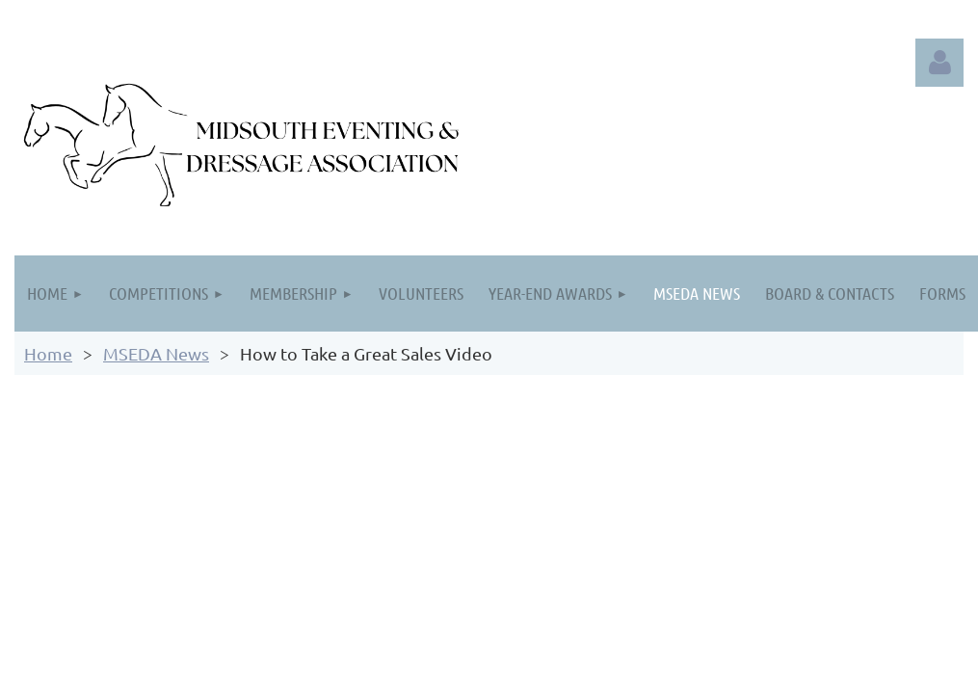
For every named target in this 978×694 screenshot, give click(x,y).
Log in (939, 63)
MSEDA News (156, 353)
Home (48, 353)
